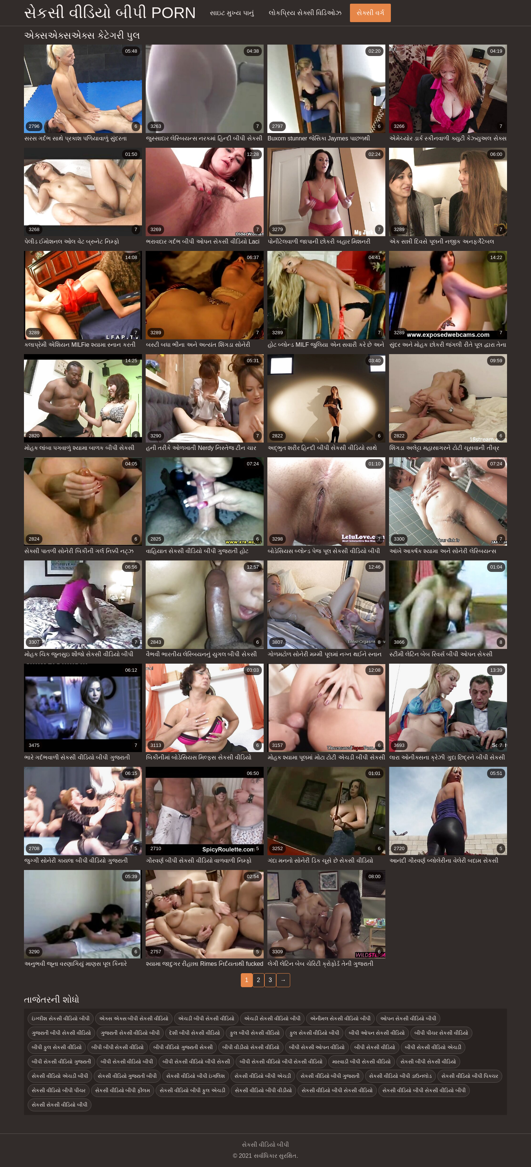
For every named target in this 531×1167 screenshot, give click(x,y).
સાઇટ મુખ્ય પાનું (232, 13)
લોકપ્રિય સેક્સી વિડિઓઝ (305, 13)
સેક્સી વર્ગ (370, 13)
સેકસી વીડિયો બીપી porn (110, 12)
